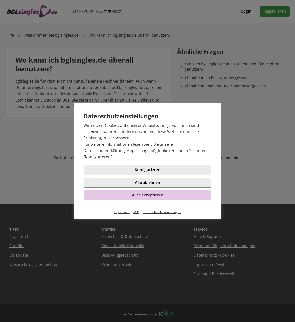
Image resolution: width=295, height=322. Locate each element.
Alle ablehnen (147, 182)
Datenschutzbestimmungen (162, 212)
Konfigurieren (97, 157)
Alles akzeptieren (147, 195)
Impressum (122, 212)
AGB (136, 212)
